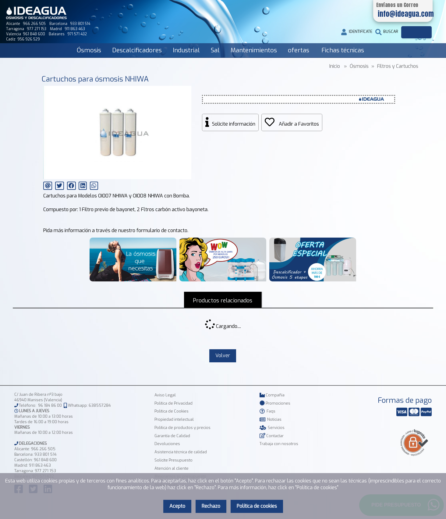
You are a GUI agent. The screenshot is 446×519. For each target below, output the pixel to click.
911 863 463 (40, 465)
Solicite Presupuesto (173, 460)
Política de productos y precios (182, 427)
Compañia (272, 395)
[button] (186, 91)
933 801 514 (45, 454)
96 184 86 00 (50, 405)
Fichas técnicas (342, 50)
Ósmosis (89, 50)
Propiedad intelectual (174, 419)
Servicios (272, 427)
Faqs (267, 411)
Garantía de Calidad (172, 436)
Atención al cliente (171, 468)
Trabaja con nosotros (279, 444)
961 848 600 (45, 460)
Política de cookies (257, 506)
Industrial (186, 50)
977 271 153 (45, 471)
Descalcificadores (137, 50)
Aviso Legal (165, 395)
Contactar (272, 436)
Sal (215, 50)
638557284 (100, 405)
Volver (222, 356)
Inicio (334, 66)
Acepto (177, 506)
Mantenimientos (254, 50)
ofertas (298, 50)
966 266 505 (43, 449)
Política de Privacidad (173, 403)
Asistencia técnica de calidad (180, 452)
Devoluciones (167, 444)
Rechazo (211, 506)
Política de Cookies (171, 411)
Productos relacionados (222, 300)
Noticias (270, 419)
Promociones (275, 403)
